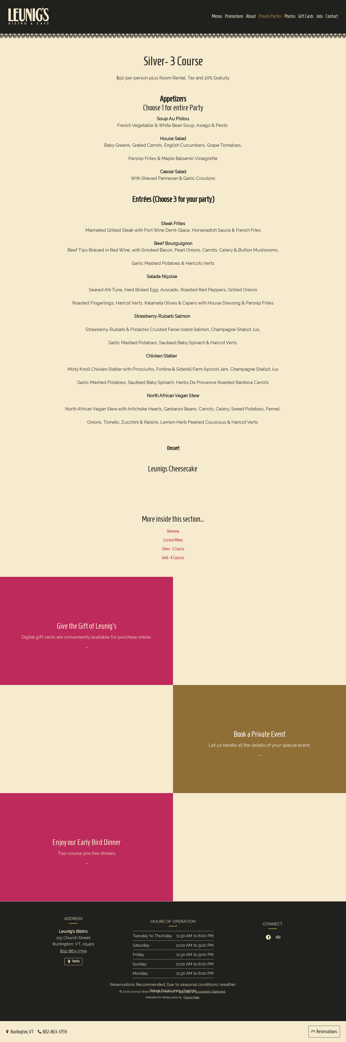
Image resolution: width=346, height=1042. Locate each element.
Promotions (234, 16)
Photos (289, 16)
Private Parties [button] (270, 16)
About (251, 16)
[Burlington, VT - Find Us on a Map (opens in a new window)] (19, 1031)
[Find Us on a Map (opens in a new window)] (73, 967)
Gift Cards (306, 16)
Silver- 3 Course (173, 554)
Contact (332, 16)
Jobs (319, 16)
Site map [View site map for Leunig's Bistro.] (184, 991)
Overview (173, 536)
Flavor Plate (191, 997)
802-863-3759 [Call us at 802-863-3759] (73, 956)
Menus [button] (217, 16)
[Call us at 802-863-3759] (52, 1031)
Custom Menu (173, 545)
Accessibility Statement (210, 991)
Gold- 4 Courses (173, 563)
